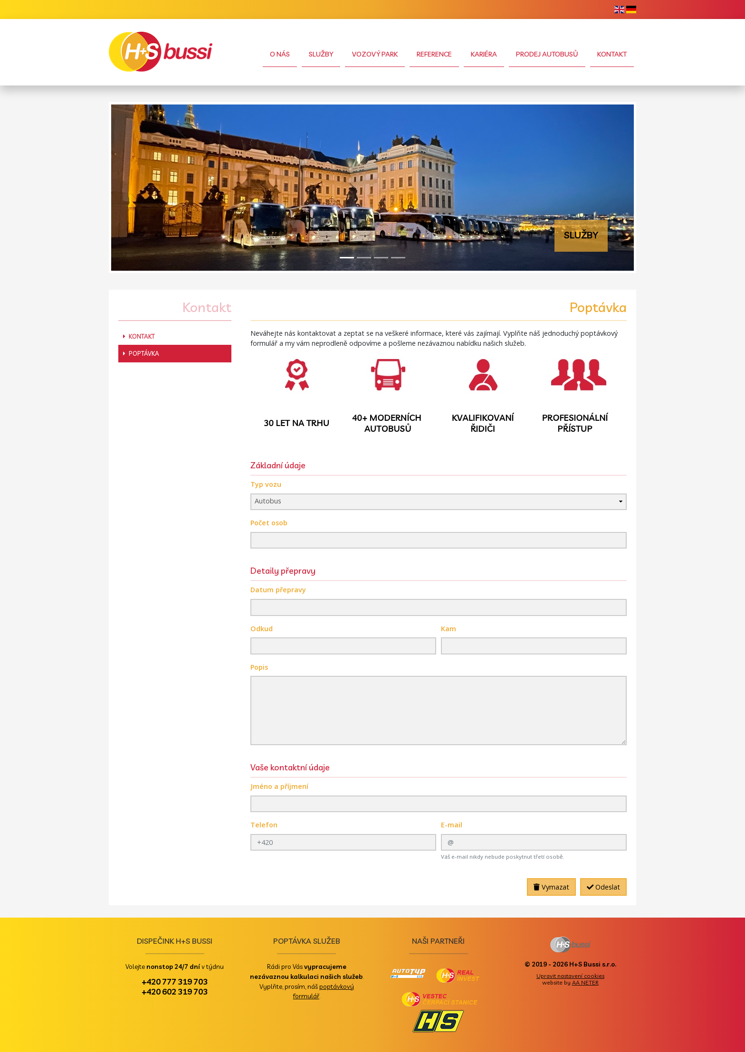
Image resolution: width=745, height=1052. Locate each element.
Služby (321, 54)
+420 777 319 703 (175, 981)
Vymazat (551, 886)
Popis (259, 667)
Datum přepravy (278, 589)
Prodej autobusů (547, 54)
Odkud (261, 628)
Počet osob (268, 522)
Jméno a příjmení (279, 786)
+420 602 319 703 (175, 991)
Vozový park (375, 54)
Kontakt (612, 54)
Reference (434, 54)
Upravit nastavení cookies (570, 975)
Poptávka (141, 353)
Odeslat (603, 886)
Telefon (263, 824)
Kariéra (484, 54)
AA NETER (585, 982)
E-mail (451, 824)
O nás (280, 54)
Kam (448, 628)
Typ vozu (265, 484)
